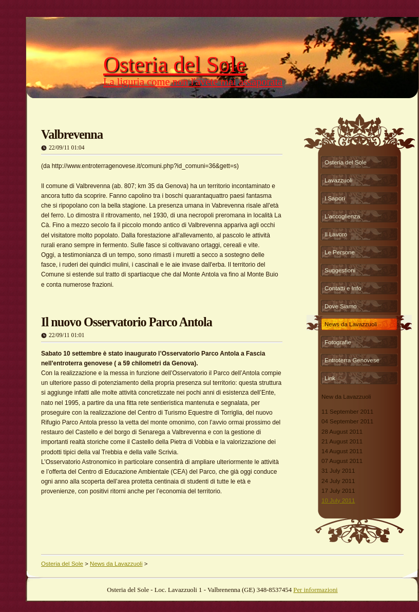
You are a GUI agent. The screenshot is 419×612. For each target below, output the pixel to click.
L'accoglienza (342, 216)
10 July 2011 (338, 500)
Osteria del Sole (346, 162)
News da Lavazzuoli (351, 324)
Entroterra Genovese (352, 360)
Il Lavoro (336, 234)
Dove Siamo (341, 306)
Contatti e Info (343, 288)
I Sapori (335, 198)
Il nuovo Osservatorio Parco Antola (126, 322)
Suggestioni (340, 270)
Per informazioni (315, 590)
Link (330, 378)
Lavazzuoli (338, 180)
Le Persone (340, 252)
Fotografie (338, 342)
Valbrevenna (72, 134)
